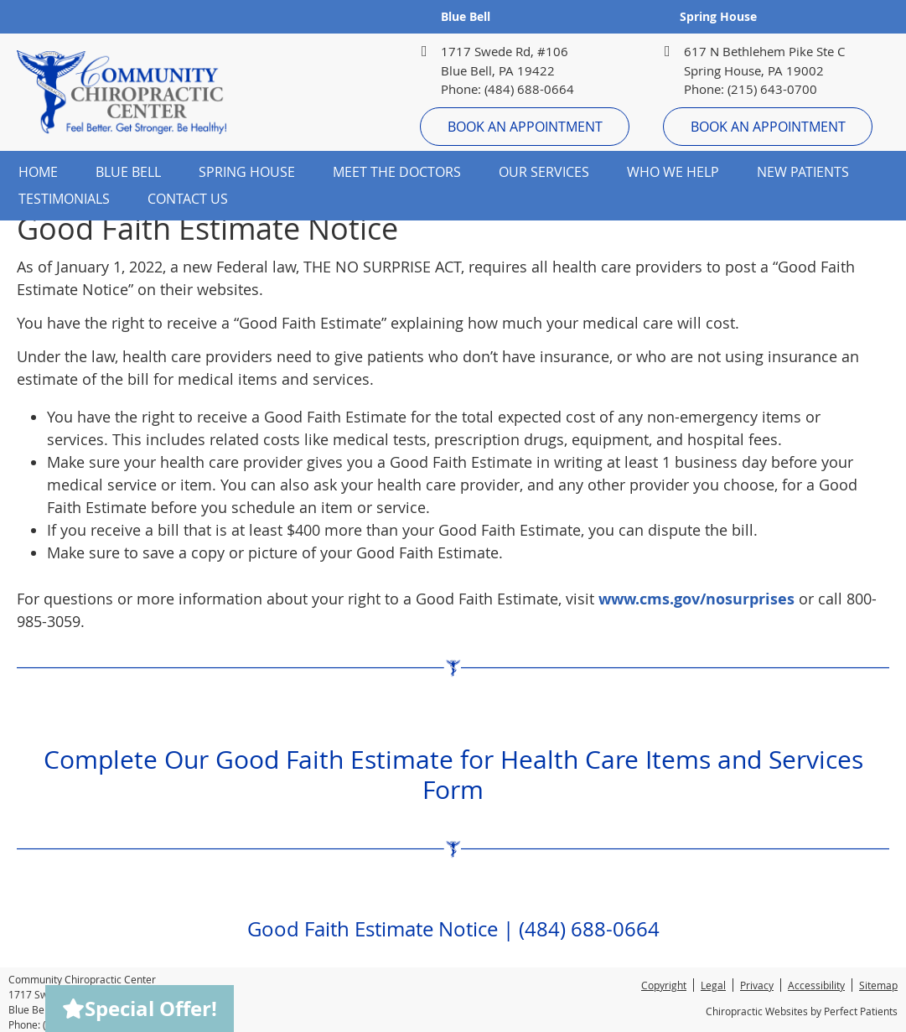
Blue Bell (465, 16)
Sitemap (878, 985)
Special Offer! (139, 1008)
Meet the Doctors (397, 172)
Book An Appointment (525, 126)
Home (38, 172)
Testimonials (64, 198)
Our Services (544, 172)
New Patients (803, 172)
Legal (713, 985)
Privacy (757, 985)
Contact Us (188, 198)
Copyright (663, 985)
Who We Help (673, 172)
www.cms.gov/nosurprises (696, 599)
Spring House (718, 16)
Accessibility (816, 985)
